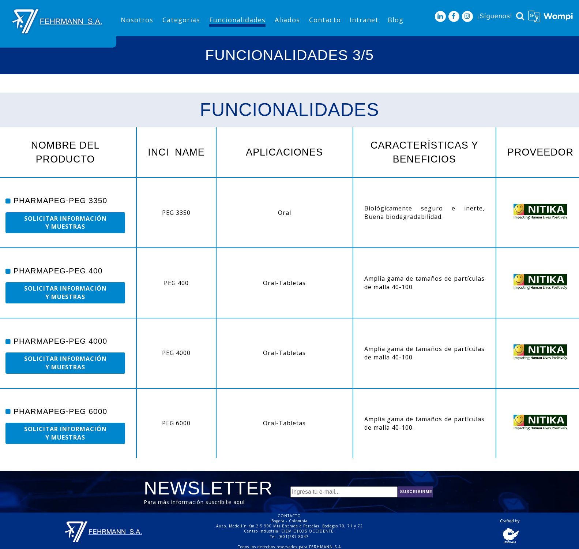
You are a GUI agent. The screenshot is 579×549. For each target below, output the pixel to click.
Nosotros (137, 19)
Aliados (287, 19)
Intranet (364, 19)
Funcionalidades (237, 19)
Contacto (325, 19)
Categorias (181, 19)
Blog (395, 19)
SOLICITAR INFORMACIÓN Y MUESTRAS (65, 222)
